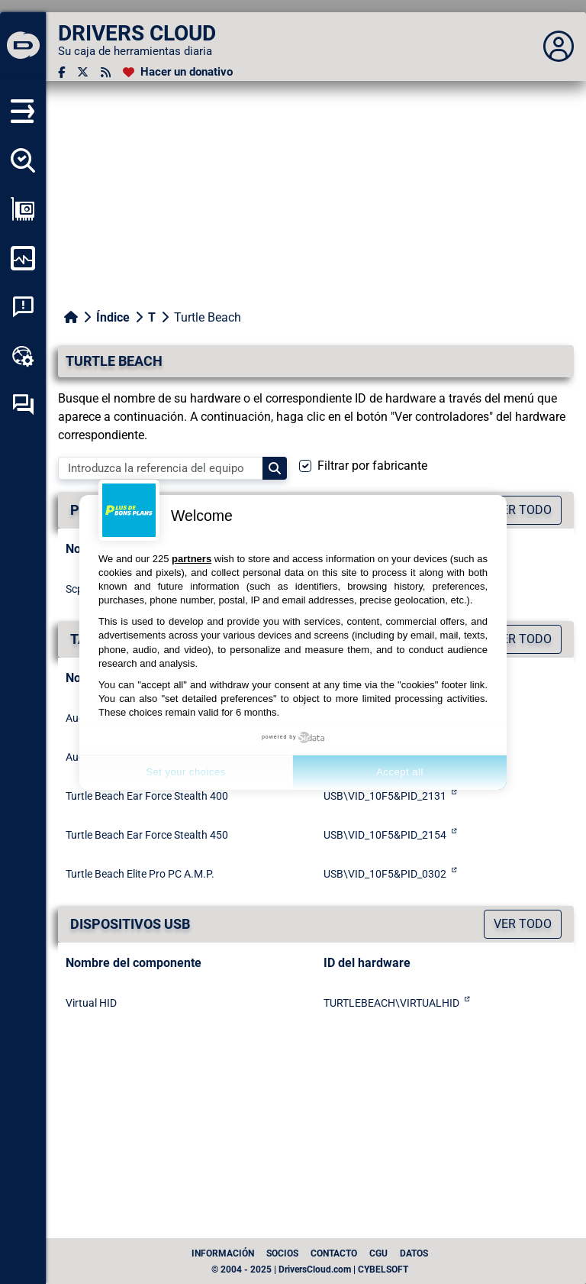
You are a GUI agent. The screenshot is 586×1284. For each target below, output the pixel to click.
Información (223, 1253)
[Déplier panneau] (558, 46)
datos (414, 1253)
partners (191, 558)
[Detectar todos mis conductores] (23, 160)
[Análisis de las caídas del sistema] (23, 307)
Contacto (334, 1253)
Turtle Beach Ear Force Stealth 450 (147, 835)
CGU (378, 1253)
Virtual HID (91, 1003)
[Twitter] (83, 72)
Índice (113, 317)
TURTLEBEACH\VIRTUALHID (391, 1003)
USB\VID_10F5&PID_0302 (385, 874)
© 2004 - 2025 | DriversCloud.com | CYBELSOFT (309, 1269)
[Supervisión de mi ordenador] (23, 258)
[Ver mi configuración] (23, 209)
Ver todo (523, 924)
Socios (282, 1253)
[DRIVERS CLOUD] (23, 46)
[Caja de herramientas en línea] (23, 356)
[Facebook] (61, 72)
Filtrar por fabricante (372, 465)
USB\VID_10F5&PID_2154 (385, 835)
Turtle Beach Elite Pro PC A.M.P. (140, 874)
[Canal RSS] (106, 72)
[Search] (274, 468)
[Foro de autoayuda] (23, 405)
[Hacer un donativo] (178, 72)
